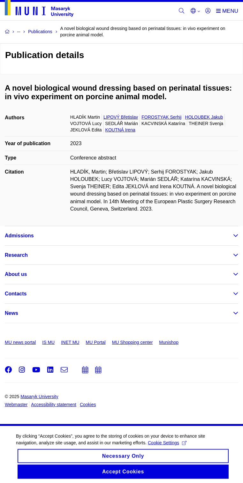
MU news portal (20, 342)
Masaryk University (39, 396)
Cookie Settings (167, 446)
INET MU (70, 342)
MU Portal (95, 342)
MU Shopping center (132, 342)
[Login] (207, 11)
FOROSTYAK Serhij (161, 117)
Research (16, 255)
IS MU (48, 342)
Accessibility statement (53, 404)
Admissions (19, 235)
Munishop (168, 342)
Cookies (88, 404)
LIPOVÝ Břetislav (120, 117)
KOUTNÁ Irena (120, 129)
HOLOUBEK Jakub (204, 117)
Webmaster (16, 404)
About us (16, 274)
